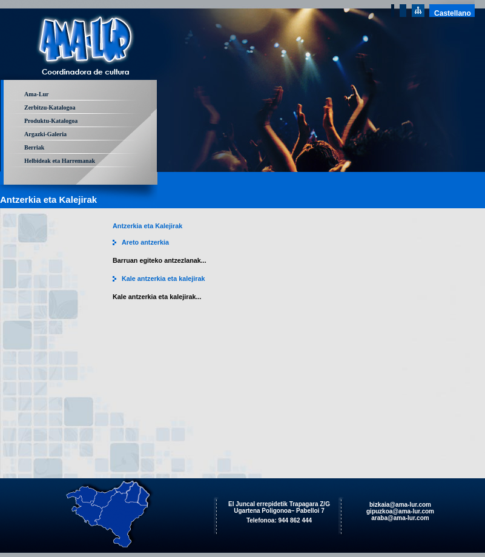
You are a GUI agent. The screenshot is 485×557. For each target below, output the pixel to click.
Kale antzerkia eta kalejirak (163, 278)
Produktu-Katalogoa (51, 120)
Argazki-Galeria (45, 134)
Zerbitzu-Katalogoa (49, 107)
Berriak (34, 147)
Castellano (452, 13)
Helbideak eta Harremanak (59, 160)
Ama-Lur (36, 94)
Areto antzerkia (145, 242)
